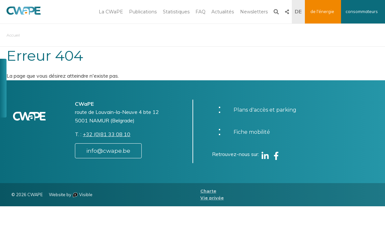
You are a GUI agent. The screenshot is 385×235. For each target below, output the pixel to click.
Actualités (222, 12)
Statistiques (176, 12)
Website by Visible (71, 194)
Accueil (13, 35)
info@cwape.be (108, 151)
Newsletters (254, 12)
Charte (208, 191)
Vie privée (212, 198)
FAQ (200, 12)
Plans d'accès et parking (265, 110)
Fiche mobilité (252, 132)
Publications (143, 12)
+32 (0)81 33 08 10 (106, 134)
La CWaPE (111, 12)
